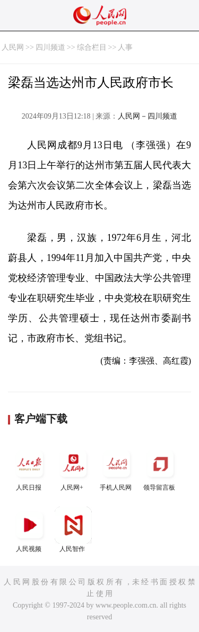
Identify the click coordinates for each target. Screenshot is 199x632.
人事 (125, 47)
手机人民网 (116, 468)
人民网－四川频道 (147, 116)
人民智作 (73, 530)
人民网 (13, 47)
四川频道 (50, 47)
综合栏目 (92, 47)
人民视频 (29, 530)
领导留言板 (160, 468)
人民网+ (73, 468)
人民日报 (29, 468)
